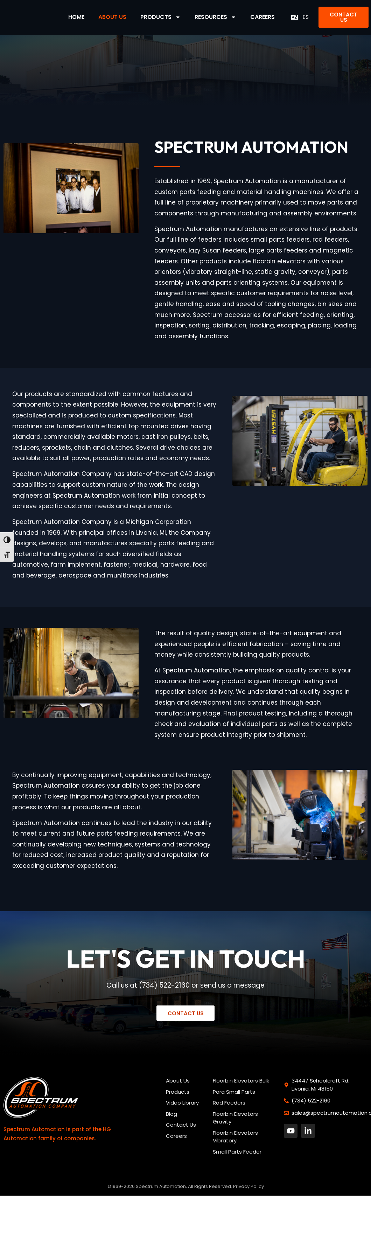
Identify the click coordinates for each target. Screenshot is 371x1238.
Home (76, 17)
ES (305, 17)
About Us (112, 17)
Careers (262, 17)
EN (294, 17)
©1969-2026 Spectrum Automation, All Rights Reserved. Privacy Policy (185, 1186)
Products (160, 17)
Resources (215, 17)
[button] (343, 17)
